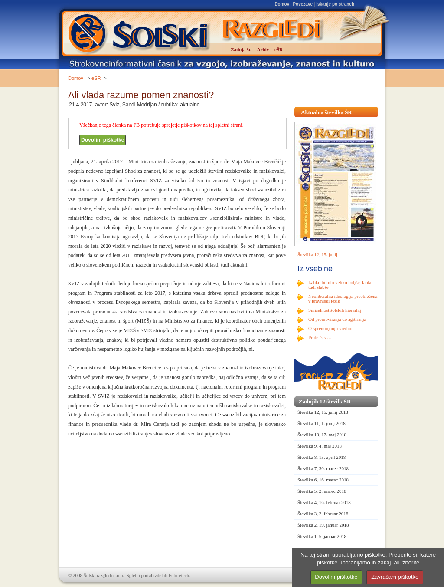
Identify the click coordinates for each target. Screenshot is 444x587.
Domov (281, 4)
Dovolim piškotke (102, 140)
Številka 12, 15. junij (317, 254)
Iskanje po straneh (335, 4)
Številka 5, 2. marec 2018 (321, 491)
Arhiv (263, 49)
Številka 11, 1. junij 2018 (321, 423)
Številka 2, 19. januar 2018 (323, 525)
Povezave (303, 4)
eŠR (96, 78)
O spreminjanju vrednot (330, 328)
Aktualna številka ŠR (326, 112)
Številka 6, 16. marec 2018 (323, 479)
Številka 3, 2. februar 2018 (322, 513)
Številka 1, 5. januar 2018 (321, 536)
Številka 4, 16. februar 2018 (324, 502)
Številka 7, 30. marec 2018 (323, 468)
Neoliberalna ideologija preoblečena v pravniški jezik (342, 298)
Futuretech (179, 575)
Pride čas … (320, 337)
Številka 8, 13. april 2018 (321, 457)
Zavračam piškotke (394, 577)
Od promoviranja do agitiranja (337, 319)
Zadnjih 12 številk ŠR (325, 401)
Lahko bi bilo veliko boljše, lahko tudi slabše (340, 285)
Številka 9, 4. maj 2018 (319, 445)
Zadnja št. (241, 49)
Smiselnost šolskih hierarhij (334, 310)
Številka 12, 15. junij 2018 (322, 412)
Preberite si (402, 554)
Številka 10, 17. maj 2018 (321, 434)
